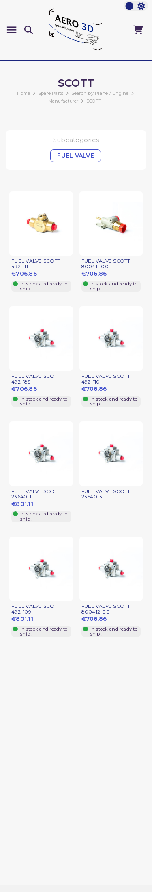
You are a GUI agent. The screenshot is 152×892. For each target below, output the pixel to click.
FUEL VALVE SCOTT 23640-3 (106, 494)
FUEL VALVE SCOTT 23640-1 (35, 494)
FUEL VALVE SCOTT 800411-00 (106, 264)
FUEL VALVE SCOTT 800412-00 (106, 609)
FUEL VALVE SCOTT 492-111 (35, 264)
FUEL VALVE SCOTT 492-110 (106, 379)
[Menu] (11, 30)
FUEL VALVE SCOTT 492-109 (35, 609)
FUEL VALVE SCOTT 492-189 (35, 379)
